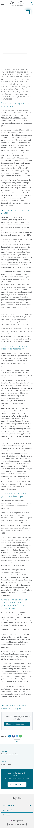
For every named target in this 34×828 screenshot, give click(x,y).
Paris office (9, 612)
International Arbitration (9, 754)
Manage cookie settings (15, 724)
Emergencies (18, 821)
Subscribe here (15, 784)
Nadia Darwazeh (14, 697)
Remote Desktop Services (17, 824)
